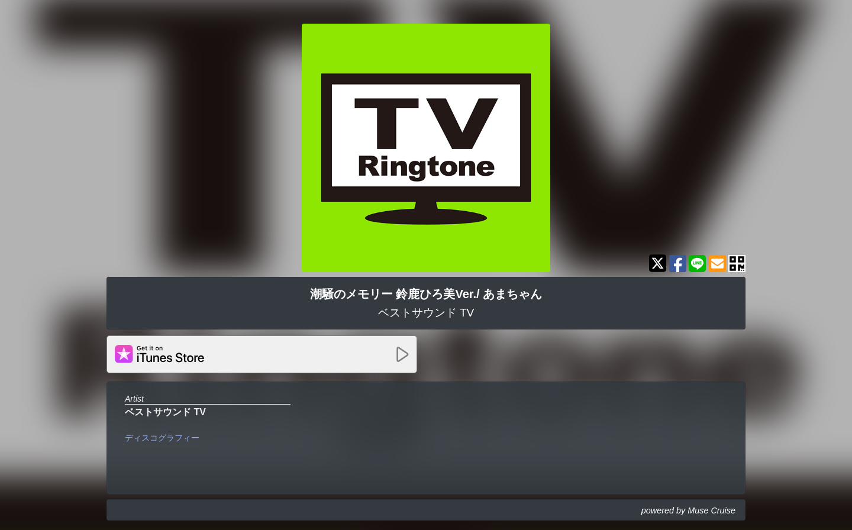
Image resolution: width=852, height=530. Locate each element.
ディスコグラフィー (162, 437)
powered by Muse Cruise (688, 510)
